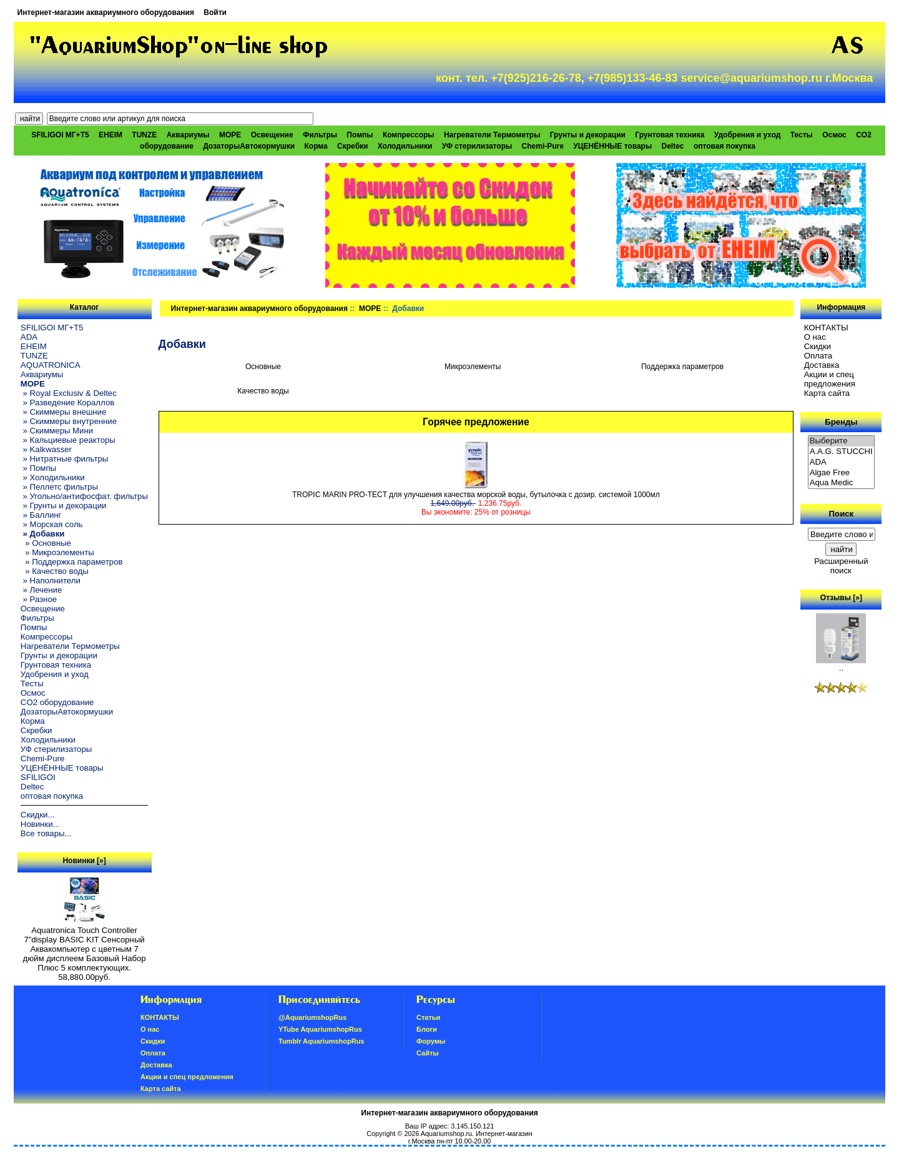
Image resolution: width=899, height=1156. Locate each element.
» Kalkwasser (46, 449)
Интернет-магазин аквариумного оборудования (105, 12)
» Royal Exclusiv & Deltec (69, 393)
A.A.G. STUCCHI (841, 452)
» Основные (46, 543)
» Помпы (38, 468)
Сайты (427, 1053)
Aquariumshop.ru (446, 1133)
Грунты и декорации (588, 135)
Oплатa (818, 355)
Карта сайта (827, 393)
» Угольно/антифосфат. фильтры (84, 496)
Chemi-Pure (543, 146)
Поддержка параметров (682, 366)
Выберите (841, 441)
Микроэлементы (473, 366)
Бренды (841, 422)
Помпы (359, 135)
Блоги (426, 1029)
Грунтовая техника (669, 135)
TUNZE (144, 135)
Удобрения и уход (747, 135)
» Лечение (41, 590)
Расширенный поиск (841, 565)
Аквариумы (188, 135)
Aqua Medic (841, 483)
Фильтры (320, 135)
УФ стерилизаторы (477, 146)
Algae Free (841, 473)
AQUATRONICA (51, 365)
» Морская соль (52, 524)
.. (841, 664)
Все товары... (46, 833)
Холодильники (405, 146)
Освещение (272, 135)
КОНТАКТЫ (826, 327)
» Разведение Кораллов (67, 402)
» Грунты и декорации (64, 505)
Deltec (673, 146)
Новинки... (40, 824)
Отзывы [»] (841, 597)
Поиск (841, 513)
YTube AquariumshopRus (320, 1029)
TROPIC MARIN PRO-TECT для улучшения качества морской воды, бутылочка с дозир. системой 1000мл (476, 494)
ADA (29, 337)
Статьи (428, 1017)
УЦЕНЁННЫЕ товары (612, 146)
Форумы (430, 1041)
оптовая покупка (724, 146)
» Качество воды (55, 571)
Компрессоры (409, 135)
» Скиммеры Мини (57, 430)
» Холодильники (53, 477)
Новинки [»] (84, 860)
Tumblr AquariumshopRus (321, 1041)
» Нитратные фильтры (64, 458)
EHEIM (110, 135)
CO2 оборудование (57, 702)
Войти (215, 12)
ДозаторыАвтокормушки (249, 146)
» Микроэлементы (57, 552)
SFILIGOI (38, 777)
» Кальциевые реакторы (68, 440)
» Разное (39, 599)
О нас (815, 337)
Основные (263, 366)
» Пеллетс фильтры (59, 487)
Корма (316, 146)
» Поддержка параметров (72, 561)
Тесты (801, 135)
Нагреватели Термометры (492, 135)
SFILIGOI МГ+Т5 (60, 135)
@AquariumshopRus (312, 1017)
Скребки (352, 146)
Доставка (822, 365)
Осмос (834, 135)
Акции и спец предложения (829, 379)
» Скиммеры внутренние (69, 421)
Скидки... (37, 814)
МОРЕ (370, 308)
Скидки (818, 346)
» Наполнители (51, 580)
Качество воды (262, 390)
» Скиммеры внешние (63, 412)
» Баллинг (41, 515)
